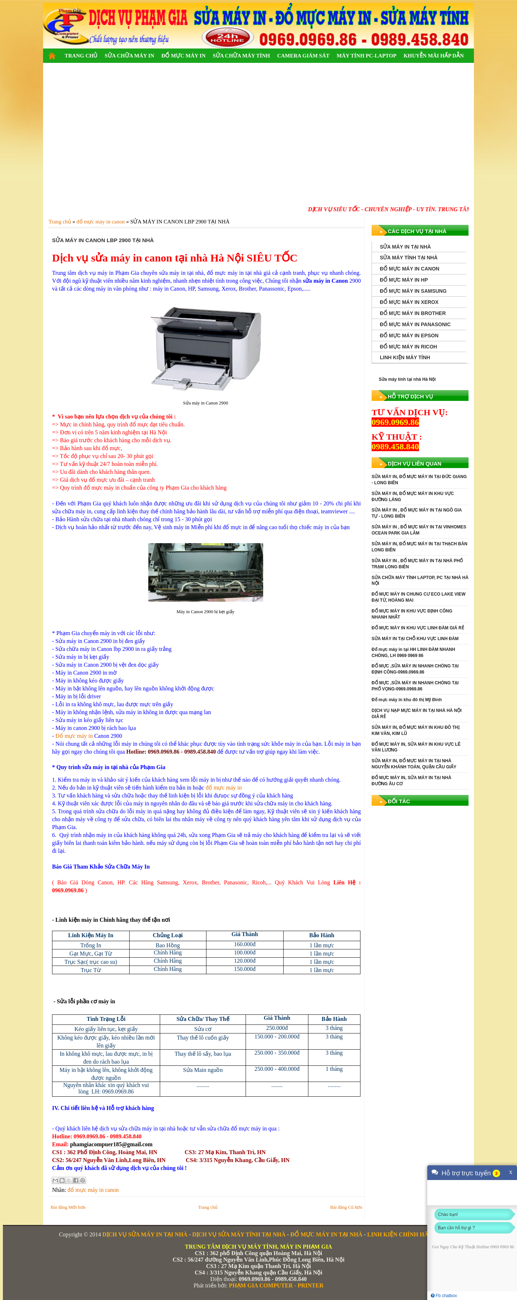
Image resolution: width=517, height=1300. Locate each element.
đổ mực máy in (224, 788)
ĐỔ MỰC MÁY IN (183, 56)
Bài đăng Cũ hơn (346, 1207)
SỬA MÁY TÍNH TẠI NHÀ (409, 257)
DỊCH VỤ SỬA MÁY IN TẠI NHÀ (144, 1234)
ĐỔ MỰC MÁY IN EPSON (409, 335)
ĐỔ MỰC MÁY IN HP (404, 280)
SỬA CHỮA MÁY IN (129, 56)
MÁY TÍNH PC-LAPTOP (366, 56)
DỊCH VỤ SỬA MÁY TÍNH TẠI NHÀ (238, 1234)
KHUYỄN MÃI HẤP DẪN (434, 56)
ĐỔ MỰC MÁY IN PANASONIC (415, 324)
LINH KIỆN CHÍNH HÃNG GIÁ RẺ (412, 1234)
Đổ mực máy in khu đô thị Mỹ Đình (407, 699)
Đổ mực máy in (74, 736)
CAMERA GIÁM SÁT (303, 56)
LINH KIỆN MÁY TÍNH (405, 357)
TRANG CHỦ (81, 56)
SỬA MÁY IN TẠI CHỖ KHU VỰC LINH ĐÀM (415, 638)
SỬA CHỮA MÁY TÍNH (241, 56)
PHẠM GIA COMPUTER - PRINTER (276, 1285)
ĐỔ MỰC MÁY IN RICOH (408, 347)
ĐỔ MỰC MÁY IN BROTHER (413, 313)
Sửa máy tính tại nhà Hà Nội (407, 379)
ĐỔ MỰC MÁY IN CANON (409, 269)
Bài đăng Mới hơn (68, 1207)
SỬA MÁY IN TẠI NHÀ (405, 247)
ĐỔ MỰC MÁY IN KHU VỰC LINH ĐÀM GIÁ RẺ (418, 627)
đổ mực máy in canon (93, 1190)
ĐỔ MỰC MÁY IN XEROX (409, 302)
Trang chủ (208, 1207)
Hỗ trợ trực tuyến (466, 1173)
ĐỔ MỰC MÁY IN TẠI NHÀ (326, 1234)
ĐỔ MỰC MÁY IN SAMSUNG (413, 291)
